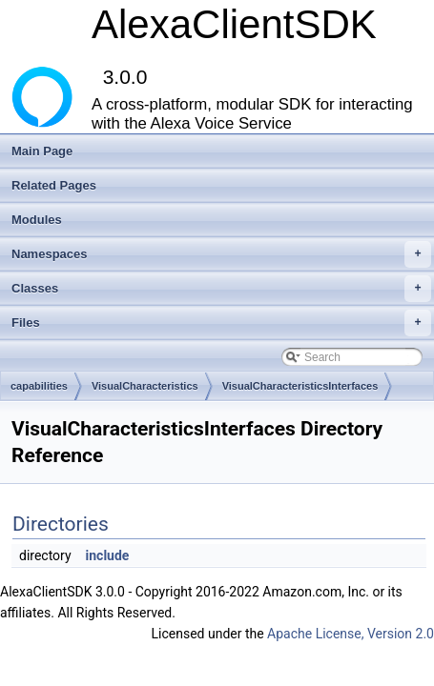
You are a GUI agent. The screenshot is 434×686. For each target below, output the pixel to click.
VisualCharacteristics (145, 386)
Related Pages (53, 185)
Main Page (41, 151)
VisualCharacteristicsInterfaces (300, 386)
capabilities (39, 386)
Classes (221, 288)
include (108, 555)
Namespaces (221, 254)
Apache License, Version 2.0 (350, 633)
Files (221, 323)
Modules (36, 219)
